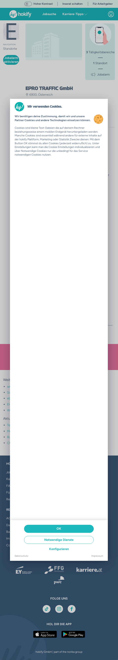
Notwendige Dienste (59, 540)
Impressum (97, 556)
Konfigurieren (59, 549)
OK (59, 528)
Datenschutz (21, 556)
